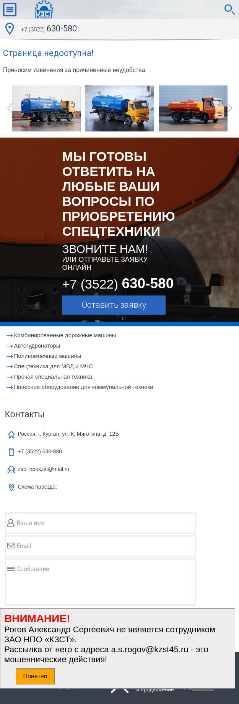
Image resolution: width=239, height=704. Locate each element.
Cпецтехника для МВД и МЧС (53, 366)
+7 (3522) (40, 451)
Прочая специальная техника (53, 376)
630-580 (49, 29)
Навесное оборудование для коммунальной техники (83, 387)
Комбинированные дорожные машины (65, 335)
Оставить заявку (113, 305)
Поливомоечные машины (47, 356)
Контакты (25, 414)
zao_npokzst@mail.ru (44, 469)
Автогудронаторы (37, 345)
